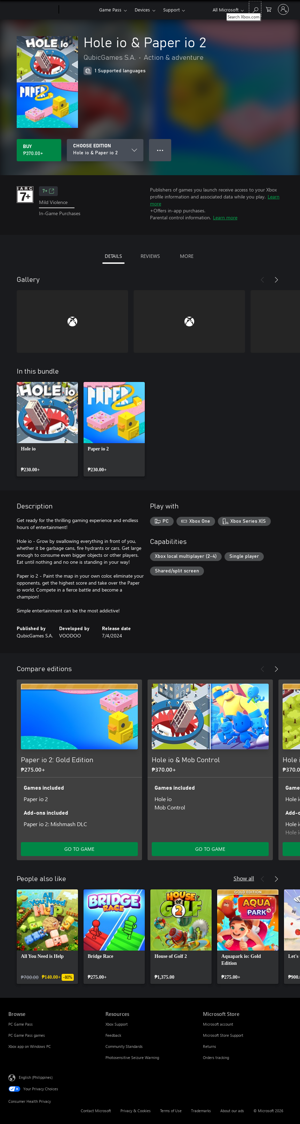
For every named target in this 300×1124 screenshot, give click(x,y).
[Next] (276, 280)
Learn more (225, 217)
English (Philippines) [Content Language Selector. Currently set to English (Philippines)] (36, 1077)
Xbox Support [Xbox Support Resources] (116, 1024)
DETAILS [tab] (113, 256)
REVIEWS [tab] (150, 256)
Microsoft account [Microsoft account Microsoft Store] (218, 1024)
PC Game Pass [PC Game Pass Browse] (20, 1024)
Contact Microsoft (96, 1110)
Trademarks (201, 1110)
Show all (244, 878)
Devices (142, 10)
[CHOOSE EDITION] (105, 150)
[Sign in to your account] (283, 9)
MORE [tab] (187, 256)
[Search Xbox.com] (255, 9)
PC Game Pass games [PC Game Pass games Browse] (26, 1035)
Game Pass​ (110, 10)
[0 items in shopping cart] (268, 9)
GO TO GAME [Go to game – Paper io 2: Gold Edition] (79, 849)
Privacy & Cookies (135, 1110)
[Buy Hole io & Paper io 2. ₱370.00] (39, 150)
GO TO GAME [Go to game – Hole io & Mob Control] (210, 849)
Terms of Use (171, 1110)
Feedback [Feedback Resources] (113, 1035)
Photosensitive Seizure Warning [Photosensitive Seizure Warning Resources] (132, 1057)
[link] (47, 429)
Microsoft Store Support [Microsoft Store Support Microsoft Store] (223, 1035)
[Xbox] (78, 9)
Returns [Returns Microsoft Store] (209, 1046)
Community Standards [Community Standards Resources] (124, 1046)
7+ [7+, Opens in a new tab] (48, 191)
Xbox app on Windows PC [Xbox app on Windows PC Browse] (29, 1046)
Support (171, 10)
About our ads (232, 1110)
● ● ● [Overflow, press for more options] (160, 150)
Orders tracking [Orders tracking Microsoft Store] (216, 1057)
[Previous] (262, 280)
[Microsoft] (32, 9)
